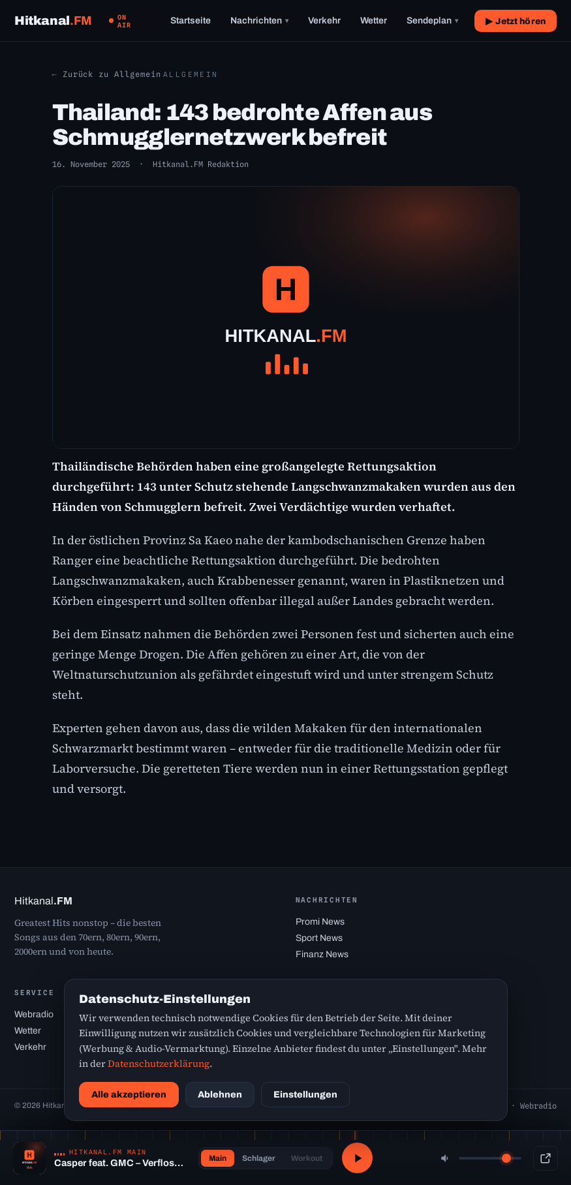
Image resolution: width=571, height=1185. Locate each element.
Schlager (257, 1158)
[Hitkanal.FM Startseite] (53, 20)
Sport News (319, 938)
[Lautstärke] (490, 1158)
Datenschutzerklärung (158, 1063)
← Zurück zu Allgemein (106, 74)
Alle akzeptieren (128, 1095)
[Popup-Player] (545, 1158)
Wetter (373, 20)
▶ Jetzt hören (516, 21)
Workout (305, 1158)
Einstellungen (305, 1095)
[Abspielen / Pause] (358, 1158)
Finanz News (322, 954)
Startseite (190, 20)
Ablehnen (220, 1095)
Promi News (320, 922)
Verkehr (324, 20)
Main (216, 1158)
